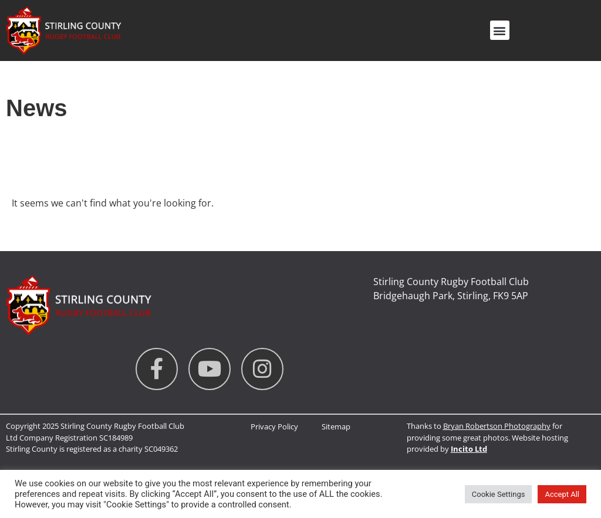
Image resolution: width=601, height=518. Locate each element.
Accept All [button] (562, 494)
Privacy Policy (274, 426)
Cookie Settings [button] (498, 494)
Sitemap (336, 426)
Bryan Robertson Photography (497, 426)
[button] (499, 30)
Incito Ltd (469, 448)
